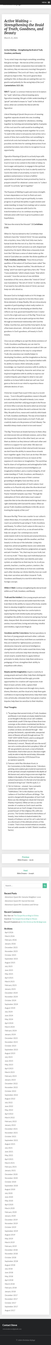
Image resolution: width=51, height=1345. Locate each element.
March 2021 (10, 1163)
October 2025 (10, 955)
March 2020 (10, 1208)
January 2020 (10, 1216)
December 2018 (11, 1250)
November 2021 (11, 1133)
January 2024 (10, 1034)
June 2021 (9, 1151)
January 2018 (10, 1291)
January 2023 (10, 1080)
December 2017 (11, 1295)
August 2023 (10, 1053)
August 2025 (10, 962)
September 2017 (11, 1306)
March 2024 (10, 1027)
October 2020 (10, 1182)
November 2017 (11, 1299)
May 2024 (9, 1019)
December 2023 (11, 1038)
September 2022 (11, 1095)
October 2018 (10, 1257)
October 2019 (10, 1227)
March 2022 (10, 1117)
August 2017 (10, 1310)
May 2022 (9, 1110)
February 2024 (11, 1030)
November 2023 (11, 1042)
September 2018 (11, 1261)
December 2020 (11, 1174)
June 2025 (9, 970)
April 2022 (9, 1114)
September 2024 (11, 1004)
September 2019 (11, 1231)
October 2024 (10, 1000)
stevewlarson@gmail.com (12, 1329)
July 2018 (9, 1269)
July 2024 (9, 1012)
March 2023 (10, 1072)
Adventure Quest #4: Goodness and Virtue (21, 904)
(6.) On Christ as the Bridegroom (33, 922)
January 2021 (10, 1170)
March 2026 (10, 936)
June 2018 (9, 1272)
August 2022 (10, 1099)
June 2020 (9, 1197)
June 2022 (9, 1106)
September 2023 (11, 1049)
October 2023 (10, 1046)
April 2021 (9, 1159)
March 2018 (10, 1284)
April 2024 (9, 1023)
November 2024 (11, 997)
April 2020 (9, 1204)
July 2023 (9, 1057)
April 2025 (9, 978)
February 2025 (11, 985)
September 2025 (11, 959)
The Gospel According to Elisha (26, 915)
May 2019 (9, 1238)
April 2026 (9, 932)
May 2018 (9, 1276)
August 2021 (10, 1144)
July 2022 (9, 1102)
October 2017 (10, 1303)
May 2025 (9, 974)
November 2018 (11, 1253)
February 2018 (11, 1288)
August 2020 (10, 1189)
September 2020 (11, 1186)
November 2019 (11, 1223)
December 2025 (11, 947)
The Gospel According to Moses (24, 919)
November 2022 (11, 1087)
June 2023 (9, 1061)
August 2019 (10, 1235)
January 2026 (10, 944)
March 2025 (10, 981)
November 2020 (11, 1178)
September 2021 (11, 1140)
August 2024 (10, 1008)
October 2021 (10, 1136)
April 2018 (9, 1280)
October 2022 (10, 1091)
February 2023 (11, 1076)
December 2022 (11, 1083)
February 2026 (11, 940)
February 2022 (11, 1121)
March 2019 (10, 1242)
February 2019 (11, 1246)
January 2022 (10, 1125)
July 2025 (9, 966)
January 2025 (10, 989)
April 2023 (9, 1068)
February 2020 (11, 1212)
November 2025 (11, 951)
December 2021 (11, 1129)
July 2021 (9, 1148)
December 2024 (11, 993)
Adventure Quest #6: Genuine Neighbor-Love (23, 897)
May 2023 (9, 1064)
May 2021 (9, 1155)
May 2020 (9, 1201)
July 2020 (9, 1193)
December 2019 (11, 1220)
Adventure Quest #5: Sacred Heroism (19, 901)
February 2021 (11, 1167)
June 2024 (9, 1015)
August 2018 (10, 1265)
